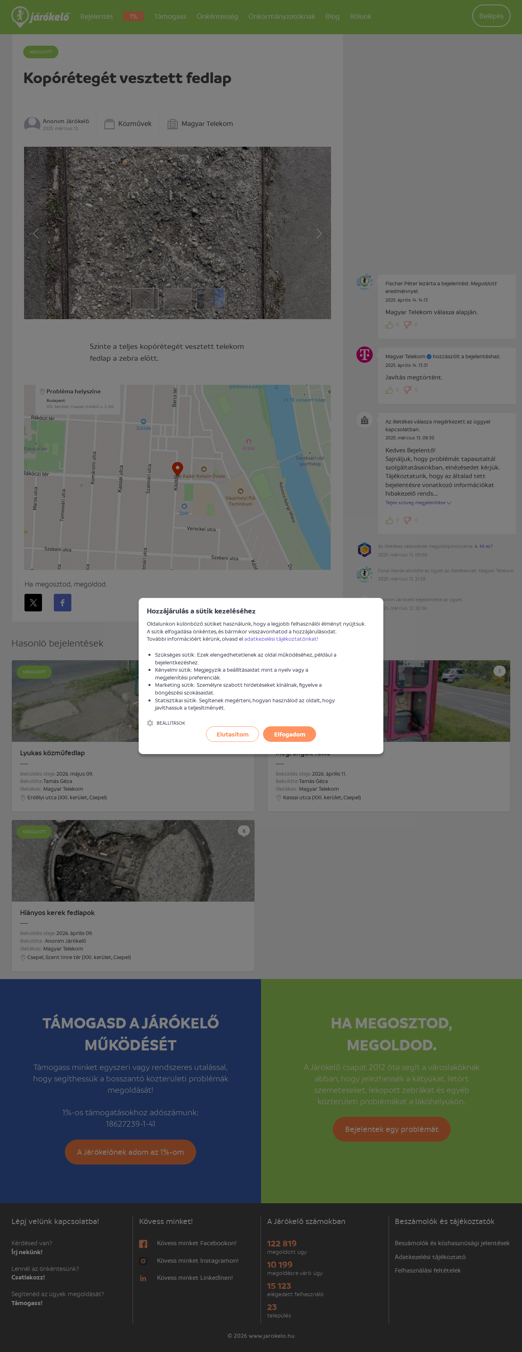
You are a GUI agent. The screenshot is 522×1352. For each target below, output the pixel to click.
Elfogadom (289, 734)
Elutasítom (233, 734)
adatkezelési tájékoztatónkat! (281, 638)
